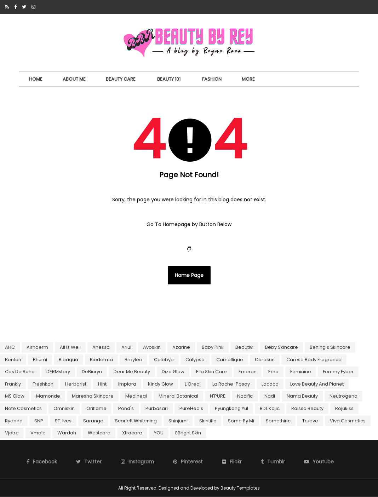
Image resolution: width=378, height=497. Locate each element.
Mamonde (48, 396)
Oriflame (96, 408)
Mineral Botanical (178, 396)
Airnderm (37, 347)
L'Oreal (193, 384)
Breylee (133, 359)
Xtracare (132, 432)
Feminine (300, 371)
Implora (127, 384)
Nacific (245, 396)
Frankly (13, 384)
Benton (13, 359)
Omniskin (64, 408)
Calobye (164, 359)
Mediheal (136, 396)
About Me (74, 79)
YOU (159, 432)
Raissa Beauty (307, 408)
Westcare (99, 432)
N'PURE (217, 396)
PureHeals (191, 408)
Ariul (126, 347)
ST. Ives (63, 420)
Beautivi (244, 347)
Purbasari (156, 408)
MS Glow (14, 396)
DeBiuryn (92, 371)
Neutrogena (343, 396)
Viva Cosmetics (348, 420)
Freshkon (43, 384)
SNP (38, 420)
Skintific (207, 420)
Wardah (66, 432)
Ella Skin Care (211, 371)
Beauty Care (121, 79)
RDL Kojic (270, 408)
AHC (10, 347)
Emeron (248, 371)
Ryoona (14, 420)
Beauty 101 (169, 79)
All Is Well (70, 347)
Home (35, 79)
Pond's (126, 408)
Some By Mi (241, 420)
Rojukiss (344, 408)
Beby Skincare (281, 347)
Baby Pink (213, 347)
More (248, 79)
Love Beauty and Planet (317, 384)
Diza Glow (173, 371)
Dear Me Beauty (132, 371)
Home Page (189, 275)
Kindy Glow (160, 384)
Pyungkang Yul (231, 408)
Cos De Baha (20, 371)
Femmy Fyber (338, 371)
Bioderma (101, 359)
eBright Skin (188, 432)
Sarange (93, 420)
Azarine (181, 347)
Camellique (229, 359)
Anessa (101, 347)
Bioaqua (68, 359)
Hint (102, 384)
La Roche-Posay (231, 384)
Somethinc (278, 420)
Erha (273, 371)
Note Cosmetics (23, 408)
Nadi (269, 396)
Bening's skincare (330, 347)
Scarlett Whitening (136, 420)
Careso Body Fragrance (314, 359)
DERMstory (58, 371)
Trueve (310, 420)
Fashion (212, 79)
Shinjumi (178, 420)
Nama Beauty (302, 396)
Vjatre (12, 432)
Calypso (195, 359)
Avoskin (152, 347)
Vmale (38, 432)
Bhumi (40, 359)
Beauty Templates (240, 488)
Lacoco (270, 384)
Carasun (265, 359)
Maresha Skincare (93, 396)
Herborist (75, 384)
